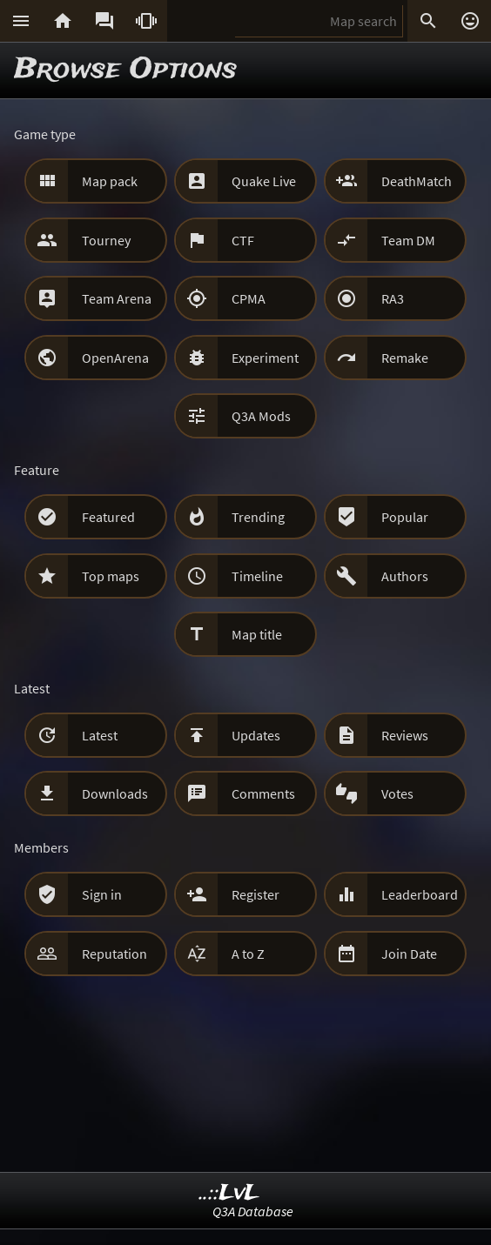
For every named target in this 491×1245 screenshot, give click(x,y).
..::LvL (229, 1193)
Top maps (110, 576)
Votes (397, 793)
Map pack (110, 181)
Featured (108, 516)
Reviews (404, 735)
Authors (404, 576)
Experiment (265, 357)
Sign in (102, 894)
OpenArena (115, 357)
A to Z (248, 953)
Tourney (106, 240)
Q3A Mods (261, 416)
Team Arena (116, 298)
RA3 (392, 298)
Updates (256, 735)
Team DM (408, 240)
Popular (404, 516)
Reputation (114, 953)
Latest (100, 735)
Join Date (409, 953)
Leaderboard (419, 894)
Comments (263, 793)
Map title (257, 634)
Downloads (115, 793)
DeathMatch (416, 181)
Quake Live (264, 181)
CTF (243, 240)
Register (255, 894)
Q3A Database (252, 1211)
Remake (404, 357)
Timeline (257, 576)
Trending (258, 516)
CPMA (249, 298)
